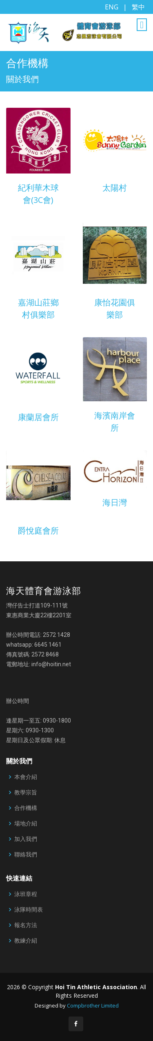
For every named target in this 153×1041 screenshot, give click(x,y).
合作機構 (25, 808)
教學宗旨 (25, 792)
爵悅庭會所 (38, 530)
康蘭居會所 (38, 417)
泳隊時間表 (28, 909)
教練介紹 (25, 940)
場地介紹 (25, 823)
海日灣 (114, 502)
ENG (111, 6)
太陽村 (114, 187)
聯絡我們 (25, 854)
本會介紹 (25, 777)
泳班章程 (25, 894)
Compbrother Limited (93, 1005)
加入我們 (25, 839)
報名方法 (25, 925)
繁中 (138, 6)
